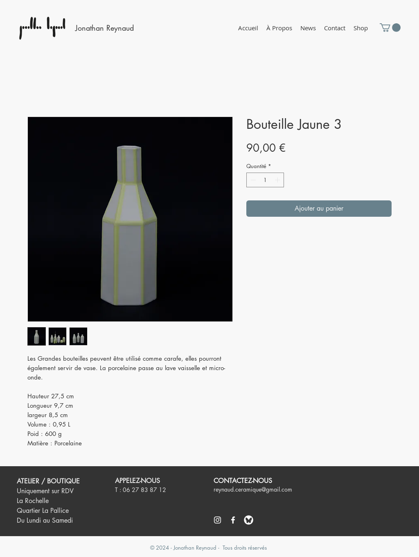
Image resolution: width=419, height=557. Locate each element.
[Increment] (278, 180)
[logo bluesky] (248, 520)
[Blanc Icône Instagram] (217, 520)
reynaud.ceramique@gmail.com (253, 489)
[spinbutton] (265, 180)
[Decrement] (252, 180)
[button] (360, 28)
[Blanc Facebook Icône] (233, 520)
